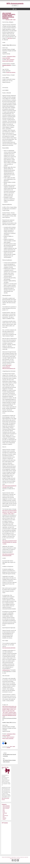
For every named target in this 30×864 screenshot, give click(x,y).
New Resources (5, 815)
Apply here (9, 38)
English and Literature (10, 72)
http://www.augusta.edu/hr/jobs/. (9, 647)
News (4, 816)
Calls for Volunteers (6, 808)
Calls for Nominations (6, 806)
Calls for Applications (6, 805)
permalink (8, 747)
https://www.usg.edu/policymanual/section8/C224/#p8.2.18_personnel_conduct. (9, 542)
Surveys (4, 819)
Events (4, 811)
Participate (4, 817)
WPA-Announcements (15, 3)
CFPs (4, 809)
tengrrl (14, 19)
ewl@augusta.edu (6, 670)
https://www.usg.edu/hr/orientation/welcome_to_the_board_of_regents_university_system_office (9, 512)
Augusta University (6, 65)
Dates (4, 810)
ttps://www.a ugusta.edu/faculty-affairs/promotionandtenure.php (8, 367)
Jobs (11, 746)
